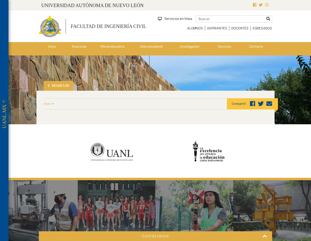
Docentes (240, 28)
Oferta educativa (112, 46)
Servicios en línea (175, 19)
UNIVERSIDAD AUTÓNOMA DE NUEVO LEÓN (92, 5)
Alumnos (195, 28)
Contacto (256, 46)
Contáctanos (155, 236)
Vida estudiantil (151, 46)
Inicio (52, 46)
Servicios (224, 46)
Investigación (189, 46)
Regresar (58, 86)
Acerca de (79, 46)
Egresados (262, 28)
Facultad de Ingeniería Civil (108, 26)
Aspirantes (217, 28)
